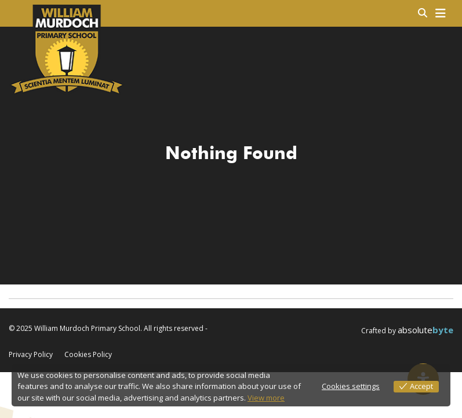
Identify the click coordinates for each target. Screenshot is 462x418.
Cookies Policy (88, 354)
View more (266, 397)
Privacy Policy (31, 354)
